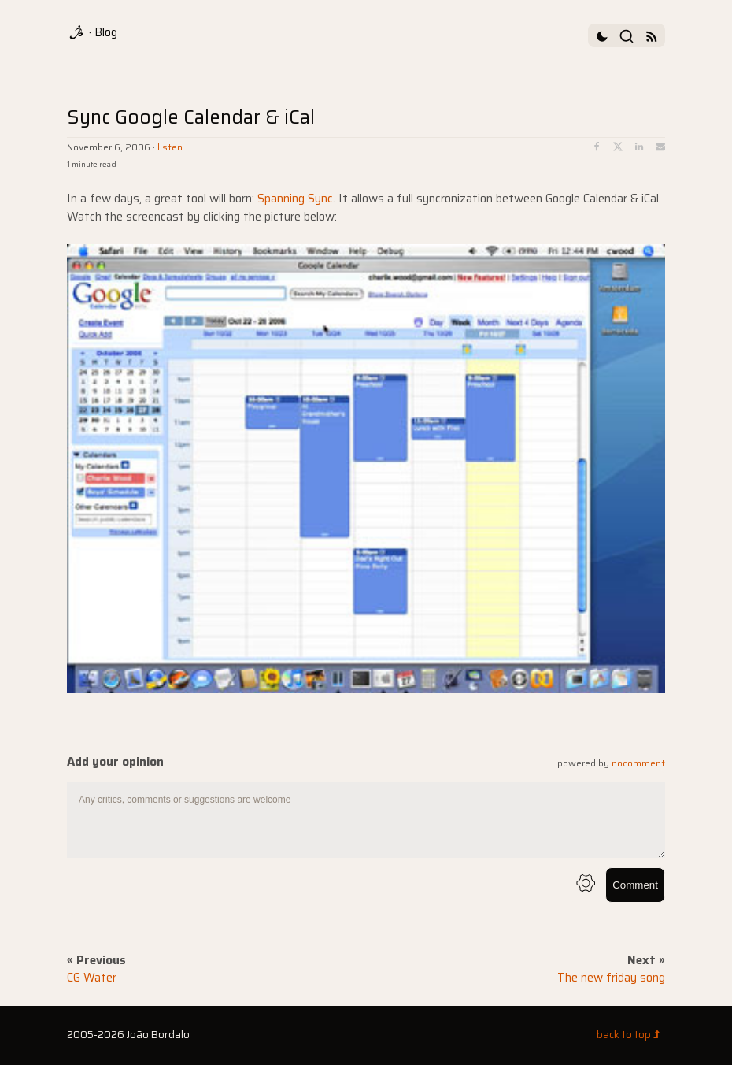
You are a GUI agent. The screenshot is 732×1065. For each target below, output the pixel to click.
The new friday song (611, 977)
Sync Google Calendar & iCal (191, 117)
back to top (631, 1034)
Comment (635, 885)
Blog (105, 32)
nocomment (638, 762)
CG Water (91, 977)
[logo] (78, 32)
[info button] (585, 885)
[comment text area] (366, 820)
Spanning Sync (295, 198)
